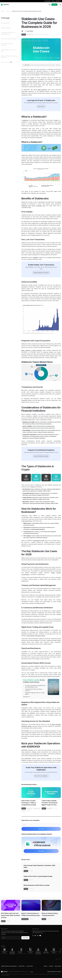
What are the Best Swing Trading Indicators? (50, 914)
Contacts (51, 966)
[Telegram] (37, 936)
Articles (7, 11)
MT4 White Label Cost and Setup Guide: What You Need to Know (10, 915)
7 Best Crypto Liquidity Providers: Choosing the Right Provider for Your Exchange (49, 803)
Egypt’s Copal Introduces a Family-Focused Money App (30, 914)
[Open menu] (59, 4)
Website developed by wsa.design (54, 971)
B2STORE (58, 1)
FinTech (23, 810)
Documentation (48, 1)
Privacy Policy (29, 966)
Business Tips (30, 34)
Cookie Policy (22, 966)
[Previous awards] (56, 959)
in (35, 935)
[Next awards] (59, 959)
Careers (45, 966)
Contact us (54, 4)
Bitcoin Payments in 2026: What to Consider (37, 885)
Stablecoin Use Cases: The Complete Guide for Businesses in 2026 (26, 11)
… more (31, 971)
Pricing (53, 1)
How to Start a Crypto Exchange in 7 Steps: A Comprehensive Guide (28, 803)
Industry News (25, 919)
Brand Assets (58, 966)
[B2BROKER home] (5, 4)
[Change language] (49, 4)
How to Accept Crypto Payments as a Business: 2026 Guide (39, 866)
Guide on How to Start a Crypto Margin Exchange (38, 876)
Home (2, 11)
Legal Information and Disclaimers (9, 966)
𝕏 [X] (33, 935)
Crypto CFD (29, 808)
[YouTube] (40, 936)
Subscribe (25, 937)
